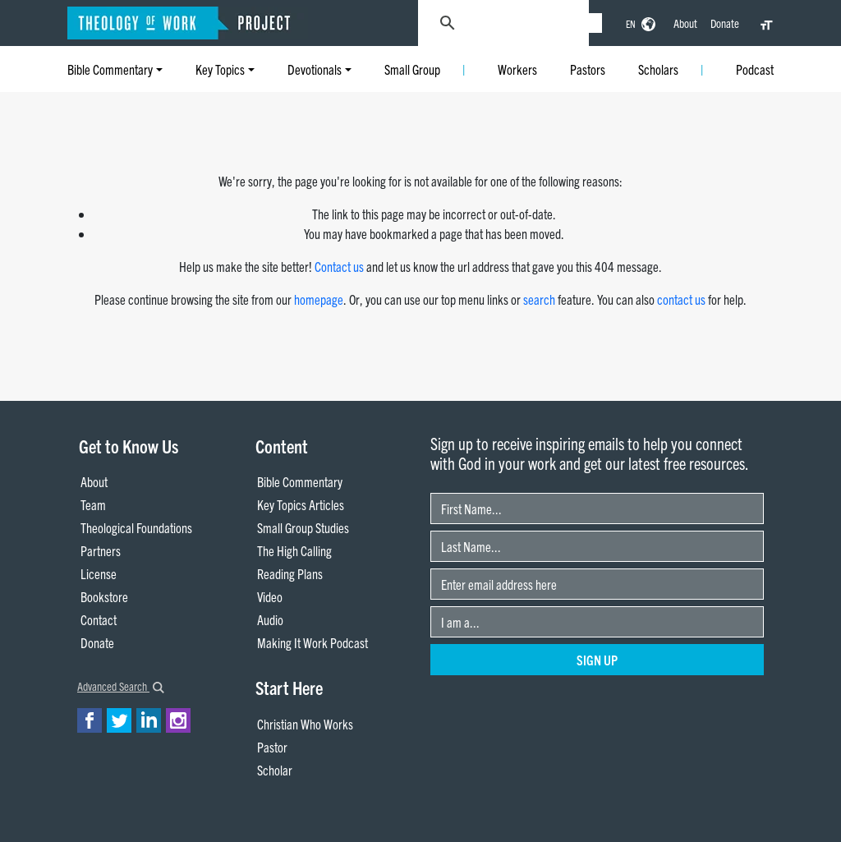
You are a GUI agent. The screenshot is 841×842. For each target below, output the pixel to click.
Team (93, 504)
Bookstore (104, 596)
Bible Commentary (110, 69)
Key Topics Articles (300, 504)
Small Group (412, 69)
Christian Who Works (305, 723)
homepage (318, 299)
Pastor (272, 746)
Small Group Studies (303, 527)
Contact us (339, 266)
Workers (517, 69)
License (98, 573)
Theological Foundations (136, 527)
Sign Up (597, 659)
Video (270, 596)
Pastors (587, 69)
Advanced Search (120, 686)
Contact (98, 619)
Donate (724, 23)
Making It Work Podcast (312, 642)
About (685, 23)
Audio (270, 619)
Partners (100, 550)
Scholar (274, 769)
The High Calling (294, 550)
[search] (536, 23)
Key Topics (220, 69)
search (539, 299)
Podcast (755, 69)
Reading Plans (290, 573)
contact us (681, 299)
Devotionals (314, 69)
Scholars (658, 69)
